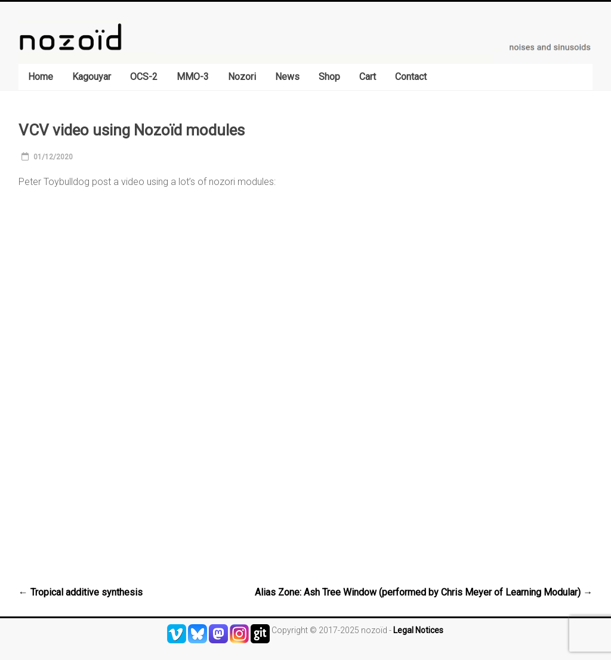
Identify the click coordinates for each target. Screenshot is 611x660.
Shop (329, 76)
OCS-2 (144, 76)
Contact (411, 76)
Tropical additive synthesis (80, 592)
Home (40, 76)
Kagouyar (91, 76)
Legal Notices (418, 630)
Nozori (242, 76)
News (287, 76)
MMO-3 (193, 76)
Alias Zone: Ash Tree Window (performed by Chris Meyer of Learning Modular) (424, 592)
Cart (367, 76)
